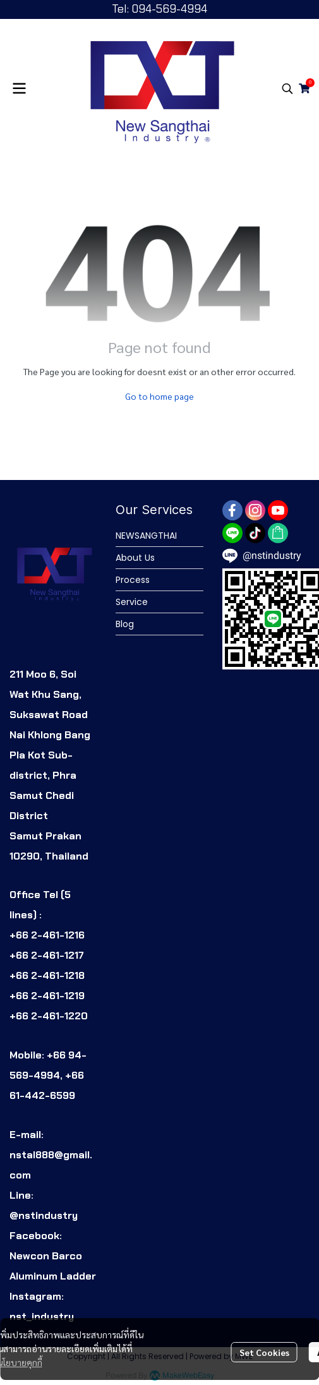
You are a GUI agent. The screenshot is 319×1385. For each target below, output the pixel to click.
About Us (135, 557)
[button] (287, 88)
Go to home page (159, 396)
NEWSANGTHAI (146, 535)
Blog (125, 624)
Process (133, 579)
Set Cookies (264, 1352)
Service (132, 602)
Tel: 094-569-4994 (159, 8)
